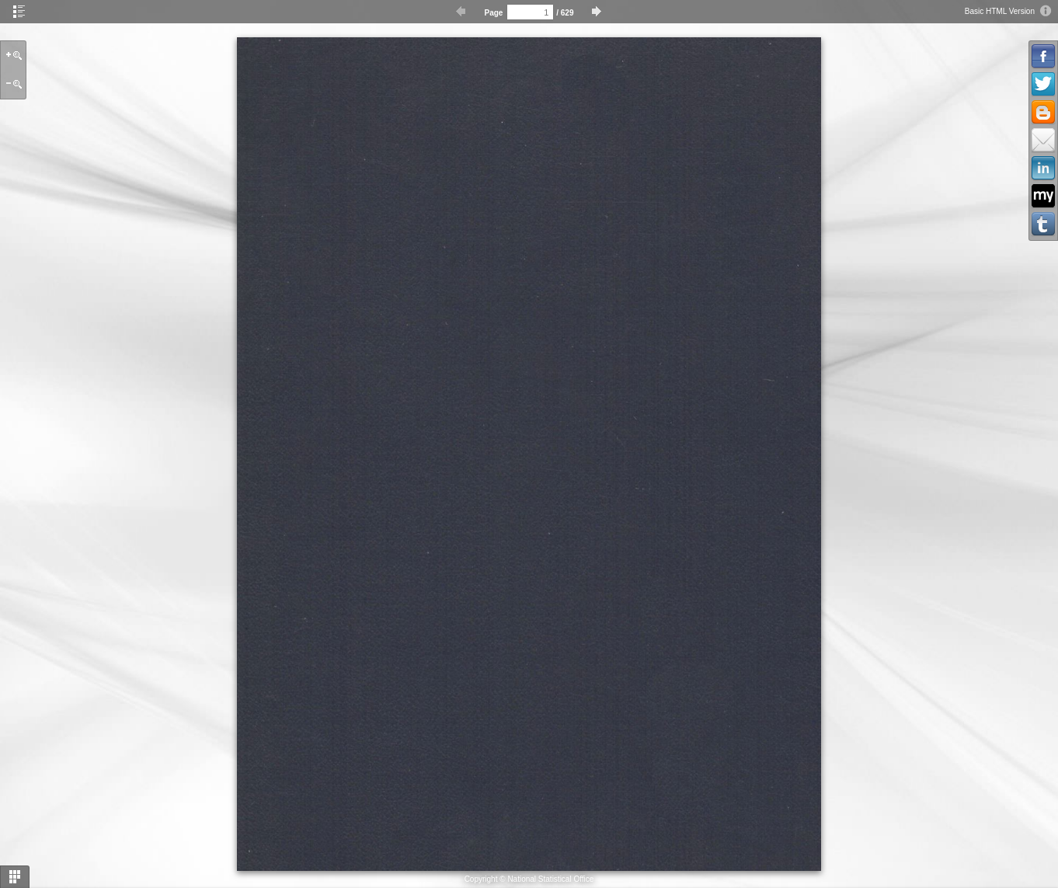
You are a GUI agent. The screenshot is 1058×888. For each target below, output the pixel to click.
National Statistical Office (550, 879)
